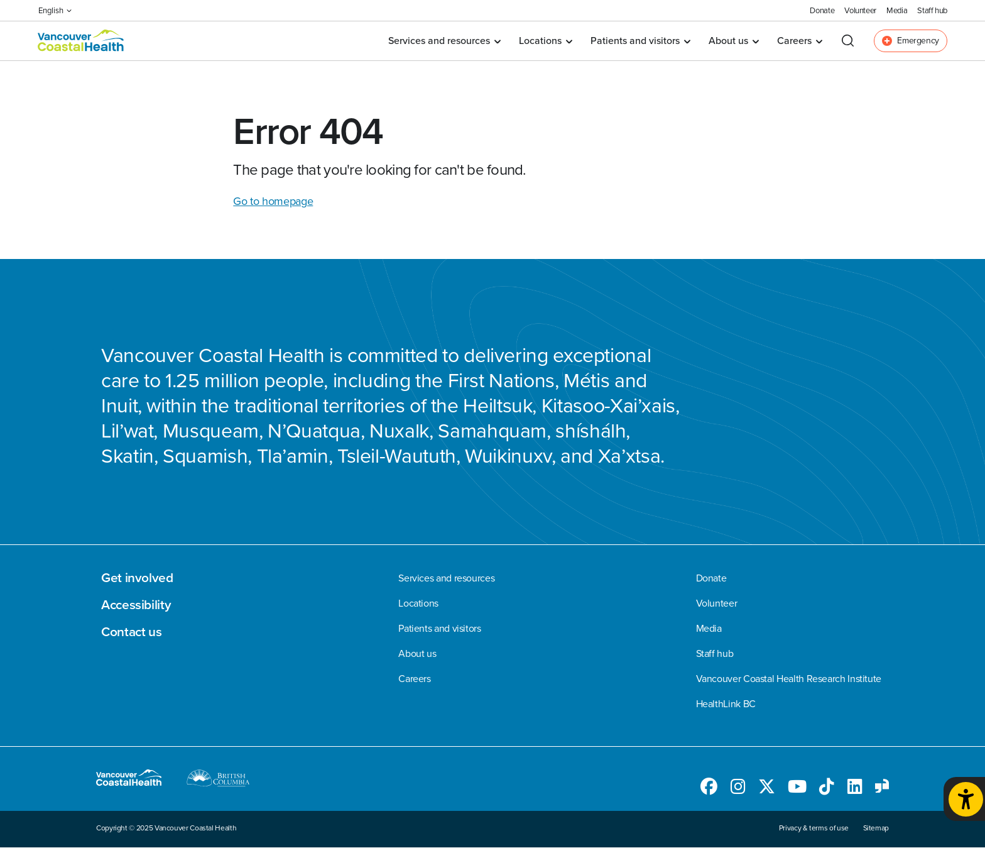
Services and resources (444, 40)
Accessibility (136, 604)
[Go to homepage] (81, 41)
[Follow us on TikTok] (826, 789)
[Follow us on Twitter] (766, 789)
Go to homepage (273, 201)
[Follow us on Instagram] (738, 789)
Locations (545, 40)
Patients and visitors (640, 40)
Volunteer (860, 10)
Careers (799, 40)
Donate (822, 10)
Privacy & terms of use (814, 828)
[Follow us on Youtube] (797, 789)
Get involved (137, 577)
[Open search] (848, 41)
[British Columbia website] (218, 780)
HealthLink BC (726, 704)
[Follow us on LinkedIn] (855, 789)
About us (733, 40)
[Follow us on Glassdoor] (882, 789)
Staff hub (932, 10)
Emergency (910, 40)
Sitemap (876, 828)
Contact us (131, 631)
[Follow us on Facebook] (708, 789)
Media (896, 10)
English (54, 10)
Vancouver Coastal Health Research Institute (789, 679)
